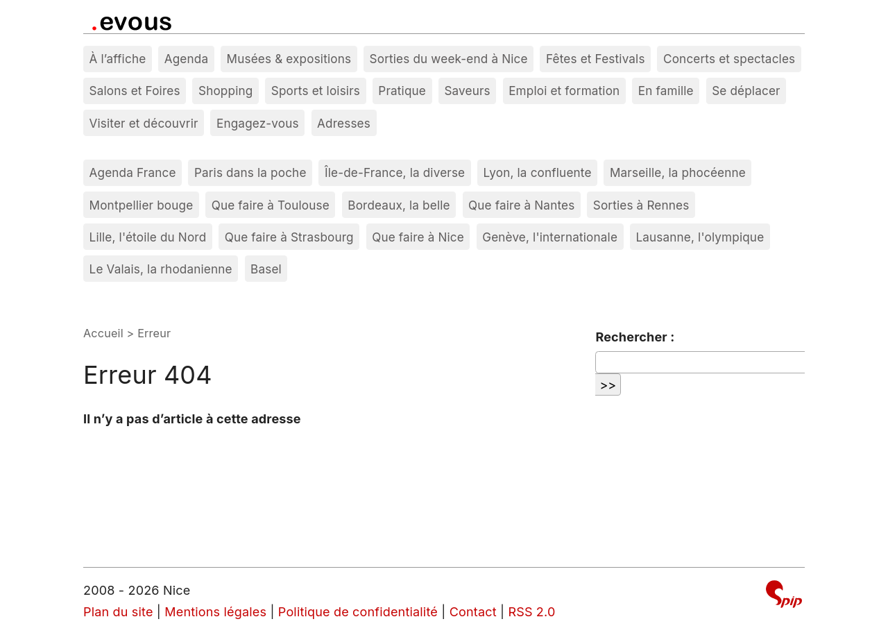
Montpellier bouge (141, 205)
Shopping (225, 90)
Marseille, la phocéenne (678, 172)
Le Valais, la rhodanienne (160, 269)
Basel (266, 269)
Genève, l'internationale (549, 237)
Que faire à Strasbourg (289, 237)
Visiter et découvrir (143, 123)
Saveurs (467, 90)
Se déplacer (746, 90)
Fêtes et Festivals (595, 58)
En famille (666, 90)
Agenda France (132, 172)
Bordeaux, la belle (399, 205)
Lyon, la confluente (538, 172)
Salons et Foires (134, 90)
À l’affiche (117, 58)
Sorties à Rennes (641, 205)
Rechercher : (634, 337)
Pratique (402, 90)
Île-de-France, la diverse (395, 172)
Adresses (343, 123)
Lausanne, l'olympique (699, 237)
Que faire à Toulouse (271, 205)
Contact (473, 611)
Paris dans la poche (250, 172)
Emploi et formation (564, 90)
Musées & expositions (289, 58)
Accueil (103, 333)
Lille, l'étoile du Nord (148, 237)
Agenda (186, 58)
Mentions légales (215, 611)
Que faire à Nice (418, 237)
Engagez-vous (257, 123)
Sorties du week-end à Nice (449, 58)
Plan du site (118, 611)
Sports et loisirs (315, 90)
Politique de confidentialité (358, 611)
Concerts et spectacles (729, 58)
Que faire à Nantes (521, 205)
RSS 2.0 (531, 611)
